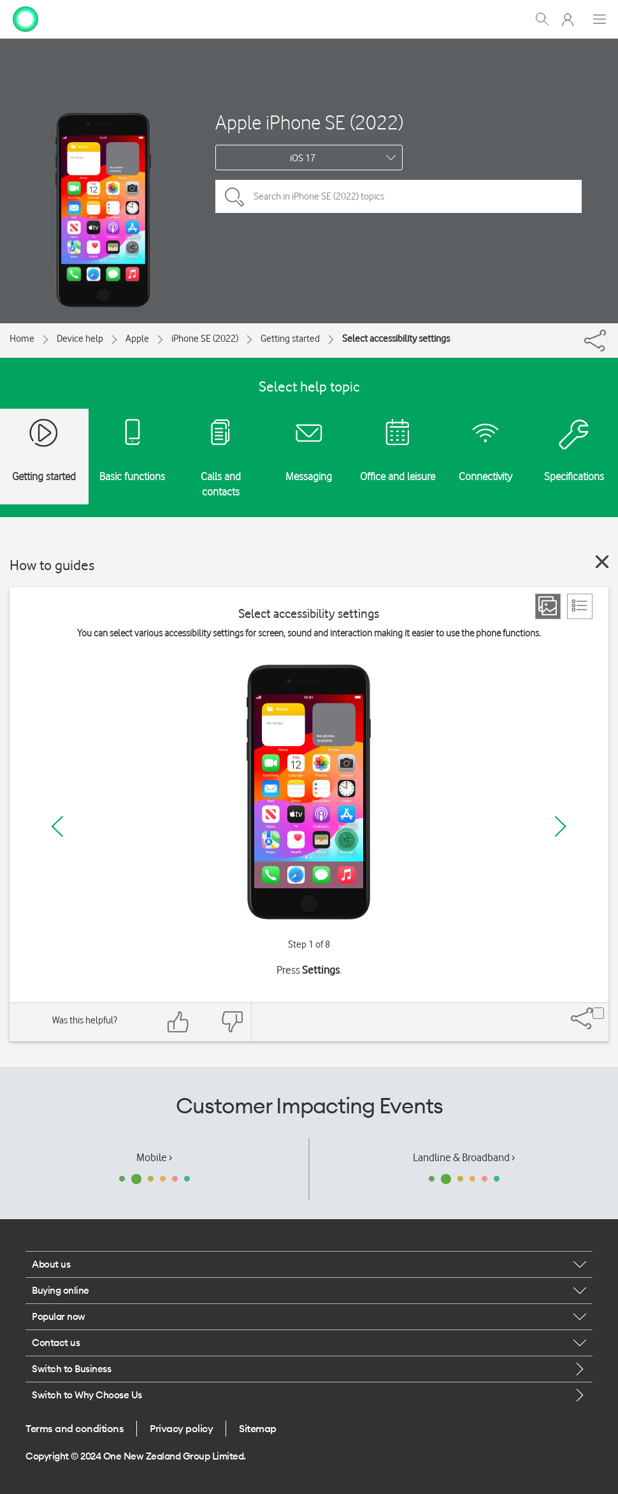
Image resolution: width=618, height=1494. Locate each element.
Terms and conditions (74, 1428)
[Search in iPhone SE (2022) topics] (398, 196)
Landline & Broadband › (464, 1157)
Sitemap (258, 1428)
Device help (80, 338)
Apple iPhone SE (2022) (309, 122)
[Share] (607, 337)
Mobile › (154, 1157)
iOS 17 (302, 158)
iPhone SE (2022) (204, 338)
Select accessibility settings (396, 338)
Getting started (290, 338)
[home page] (25, 17)
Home (22, 338)
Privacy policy (181, 1428)
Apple (137, 338)
